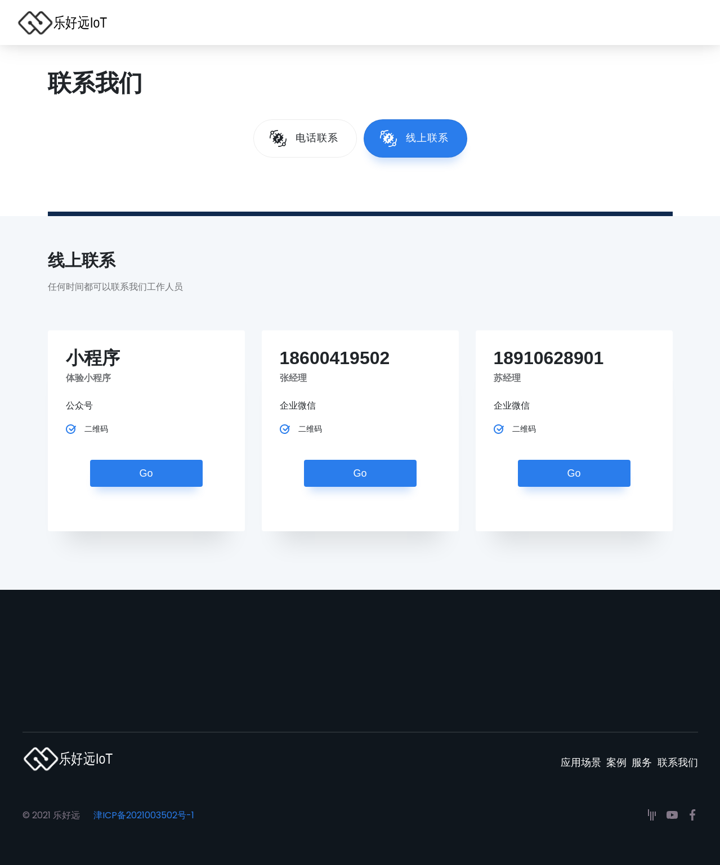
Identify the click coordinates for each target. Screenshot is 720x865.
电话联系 (317, 138)
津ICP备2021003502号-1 (143, 815)
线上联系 (427, 138)
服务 (631, 758)
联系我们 (678, 758)
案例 (595, 758)
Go (146, 473)
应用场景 (549, 758)
